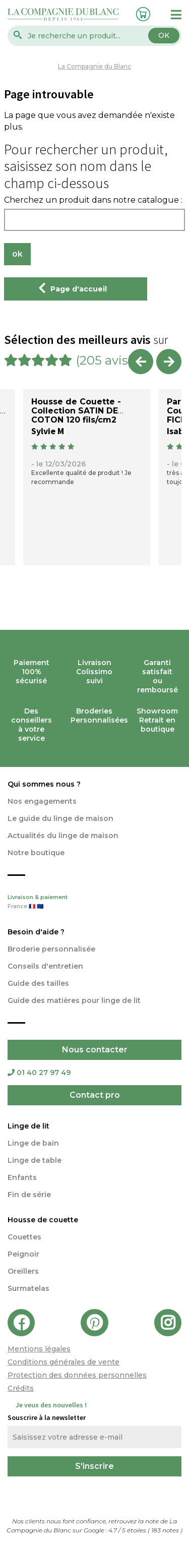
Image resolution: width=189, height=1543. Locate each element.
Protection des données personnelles (77, 1375)
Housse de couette (43, 1219)
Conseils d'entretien (45, 966)
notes (165, 1530)
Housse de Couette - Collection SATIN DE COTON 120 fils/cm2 (76, 411)
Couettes (24, 1236)
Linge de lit (28, 1126)
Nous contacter (95, 1049)
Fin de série (29, 1194)
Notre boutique (36, 852)
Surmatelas (28, 1288)
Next (168, 361)
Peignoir (23, 1254)
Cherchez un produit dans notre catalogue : (93, 200)
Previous (140, 361)
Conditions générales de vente (63, 1362)
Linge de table (34, 1160)
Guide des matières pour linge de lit (74, 1000)
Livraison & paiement (94, 902)
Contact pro (95, 1095)
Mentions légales (39, 1348)
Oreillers (23, 1271)
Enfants (22, 1177)
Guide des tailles (38, 983)
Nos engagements (42, 801)
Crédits (21, 1388)
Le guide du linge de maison (60, 818)
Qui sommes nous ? (44, 784)
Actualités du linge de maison (63, 835)
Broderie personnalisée (51, 949)
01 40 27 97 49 (39, 1072)
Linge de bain (33, 1143)
